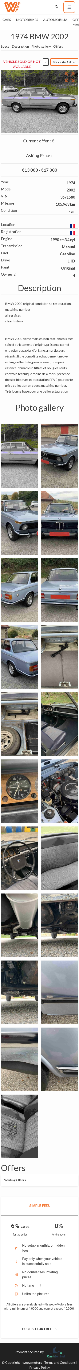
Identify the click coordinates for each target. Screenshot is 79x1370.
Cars (7, 20)
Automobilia (55, 20)
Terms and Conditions (60, 1362)
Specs (5, 46)
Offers (58, 46)
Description (20, 46)
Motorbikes (27, 20)
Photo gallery (41, 46)
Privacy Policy (39, 1367)
